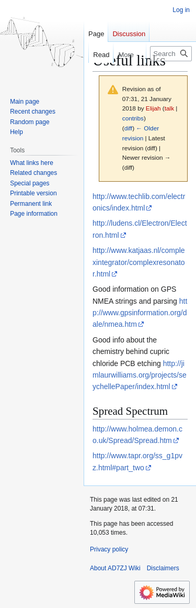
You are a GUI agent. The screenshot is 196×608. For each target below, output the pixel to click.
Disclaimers (163, 568)
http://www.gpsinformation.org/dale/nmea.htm (140, 313)
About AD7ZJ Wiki (115, 568)
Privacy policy (109, 549)
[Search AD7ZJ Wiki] (171, 53)
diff (128, 128)
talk (169, 108)
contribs (133, 118)
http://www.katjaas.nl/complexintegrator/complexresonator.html (139, 262)
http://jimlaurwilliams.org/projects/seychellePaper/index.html (140, 375)
